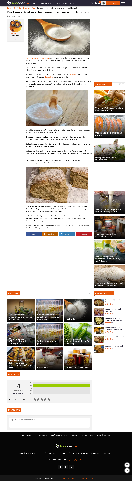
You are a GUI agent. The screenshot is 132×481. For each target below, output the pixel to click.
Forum (72, 3)
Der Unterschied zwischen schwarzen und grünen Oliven (20, 317)
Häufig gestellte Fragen (59, 435)
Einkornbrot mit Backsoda (114, 337)
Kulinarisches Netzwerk (51, 3)
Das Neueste (26, 435)
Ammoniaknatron (32, 58)
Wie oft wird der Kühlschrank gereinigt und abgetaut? (19, 341)
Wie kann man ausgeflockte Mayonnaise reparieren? (108, 210)
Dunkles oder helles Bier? (78, 367)
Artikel (65, 3)
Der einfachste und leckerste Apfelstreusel (113, 329)
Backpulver (49, 77)
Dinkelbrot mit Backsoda (114, 346)
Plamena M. (15, 33)
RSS (91, 435)
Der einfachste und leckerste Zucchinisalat (113, 319)
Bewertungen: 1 (18, 393)
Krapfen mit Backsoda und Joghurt (113, 310)
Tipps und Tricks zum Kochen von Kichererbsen (109, 109)
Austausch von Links (103, 435)
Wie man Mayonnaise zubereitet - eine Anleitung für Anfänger (108, 258)
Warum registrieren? (41, 435)
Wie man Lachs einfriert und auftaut (108, 133)
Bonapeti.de (11, 8)
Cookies (94, 478)
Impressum (75, 435)
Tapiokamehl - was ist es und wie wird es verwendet (109, 284)
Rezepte (36, 3)
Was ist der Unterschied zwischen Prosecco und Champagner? (48, 317)
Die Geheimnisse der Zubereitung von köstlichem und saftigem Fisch (20, 364)
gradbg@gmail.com (76, 459)
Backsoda (45, 58)
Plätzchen (73, 74)
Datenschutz (85, 478)
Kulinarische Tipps (29, 8)
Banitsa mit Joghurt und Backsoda (114, 301)
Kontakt (84, 435)
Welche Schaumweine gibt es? (47, 342)
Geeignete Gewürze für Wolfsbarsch (106, 158)
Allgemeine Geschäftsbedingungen (67, 478)
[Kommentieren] (49, 423)
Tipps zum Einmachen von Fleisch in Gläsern (107, 235)
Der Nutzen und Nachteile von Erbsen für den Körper (77, 341)
